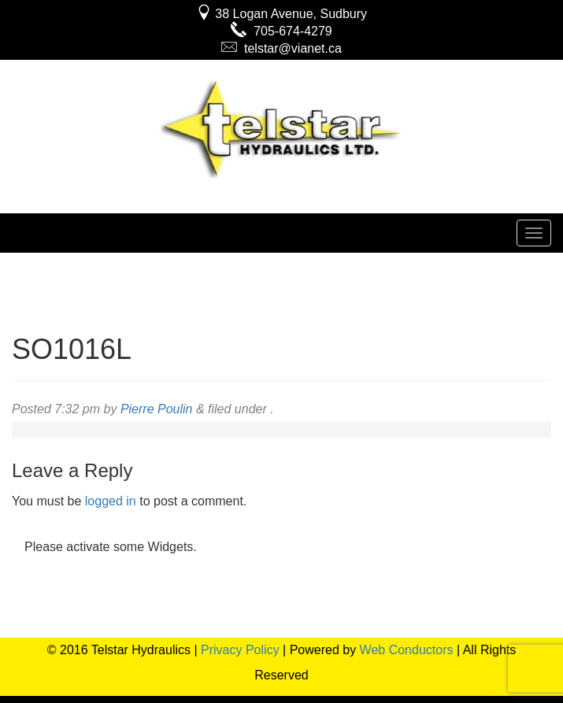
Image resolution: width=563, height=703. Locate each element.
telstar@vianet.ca (281, 48)
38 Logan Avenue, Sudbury (281, 13)
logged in (110, 501)
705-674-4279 (281, 31)
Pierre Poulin (156, 409)
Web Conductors (407, 650)
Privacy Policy (240, 650)
